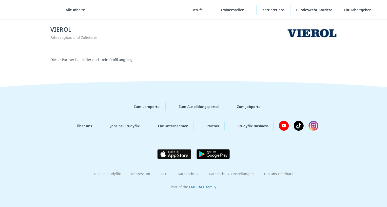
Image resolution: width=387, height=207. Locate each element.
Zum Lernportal (143, 106)
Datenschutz (188, 173)
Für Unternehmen (169, 125)
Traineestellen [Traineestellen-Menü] (233, 9)
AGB (163, 173)
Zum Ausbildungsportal (195, 106)
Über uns (80, 125)
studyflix (33, 10)
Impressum (140, 173)
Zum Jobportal (245, 106)
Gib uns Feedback (278, 173)
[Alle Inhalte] (73, 10)
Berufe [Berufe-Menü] (198, 9)
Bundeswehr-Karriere (314, 9)
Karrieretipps (273, 9)
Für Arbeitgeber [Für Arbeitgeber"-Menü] (358, 9)
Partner (209, 125)
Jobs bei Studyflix (121, 125)
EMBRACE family (202, 187)
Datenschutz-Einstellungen (231, 173)
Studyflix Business (249, 125)
